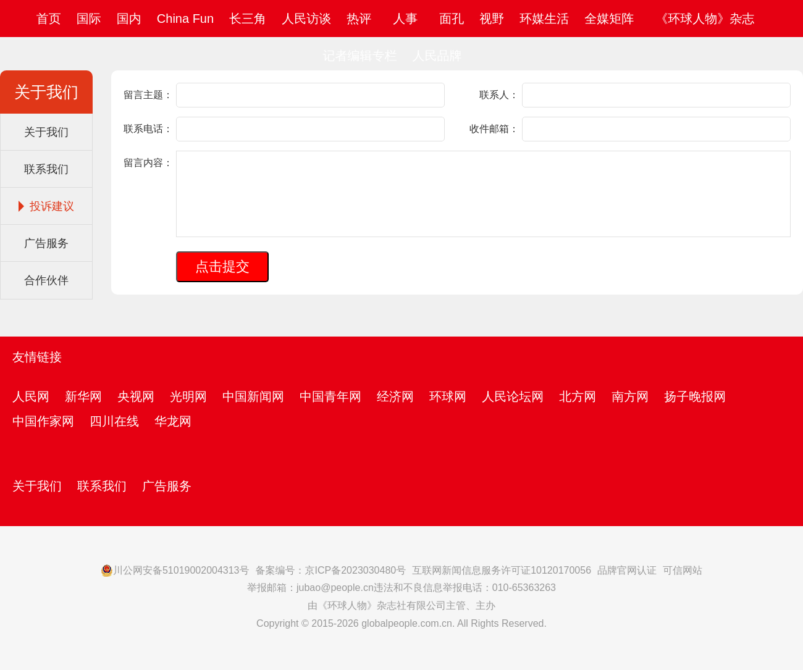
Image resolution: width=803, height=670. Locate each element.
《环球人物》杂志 (704, 18)
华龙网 (172, 421)
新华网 (83, 396)
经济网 (395, 396)
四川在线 (114, 421)
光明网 (188, 396)
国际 (89, 18)
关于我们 (46, 132)
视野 (491, 18)
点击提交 (222, 266)
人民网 (30, 396)
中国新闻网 (253, 396)
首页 (48, 18)
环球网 (447, 396)
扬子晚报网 (695, 396)
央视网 (135, 396)
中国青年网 (330, 396)
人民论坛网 (513, 396)
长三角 (247, 18)
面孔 (451, 18)
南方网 (630, 396)
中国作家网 (43, 421)
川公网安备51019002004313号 (175, 570)
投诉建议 (52, 206)
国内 (129, 18)
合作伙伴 (46, 280)
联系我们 (46, 169)
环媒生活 (544, 18)
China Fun (185, 18)
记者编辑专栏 (359, 55)
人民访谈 (306, 18)
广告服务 (46, 243)
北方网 (577, 396)
